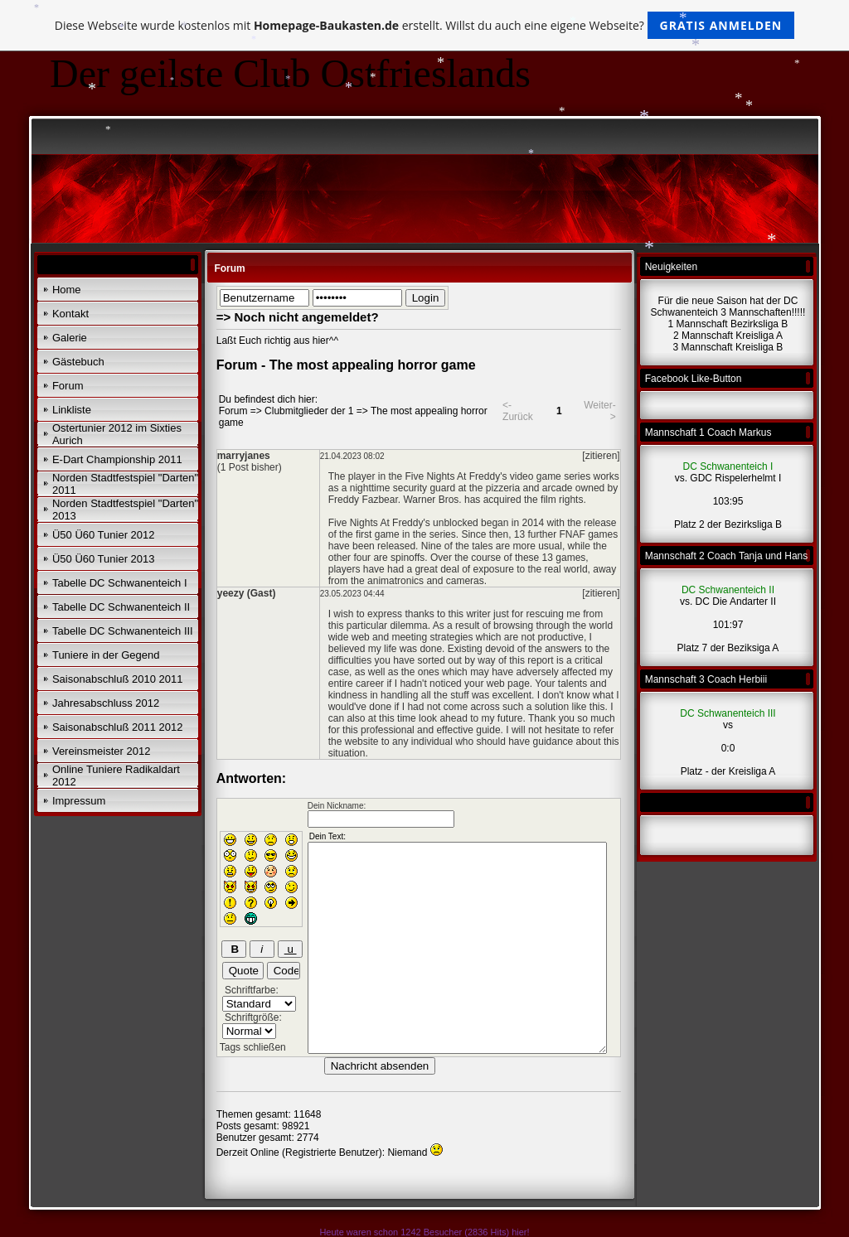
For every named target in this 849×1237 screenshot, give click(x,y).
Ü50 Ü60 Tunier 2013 (103, 559)
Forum (68, 385)
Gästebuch (78, 361)
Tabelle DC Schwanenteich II (121, 607)
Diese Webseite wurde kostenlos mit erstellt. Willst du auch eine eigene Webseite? (425, 25)
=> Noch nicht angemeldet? (297, 317)
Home (66, 289)
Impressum (78, 801)
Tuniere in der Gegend (106, 655)
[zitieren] (600, 455)
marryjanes (243, 455)
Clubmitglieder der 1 (308, 411)
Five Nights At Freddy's (456, 476)
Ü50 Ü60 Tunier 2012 (103, 535)
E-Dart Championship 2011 (117, 459)
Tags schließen (253, 1047)
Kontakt (70, 313)
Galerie (69, 337)
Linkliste (71, 409)
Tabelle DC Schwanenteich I (119, 583)
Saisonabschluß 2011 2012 (117, 727)
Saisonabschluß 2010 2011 (117, 679)
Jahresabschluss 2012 (105, 703)
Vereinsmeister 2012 (101, 751)
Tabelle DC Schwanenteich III (122, 631)
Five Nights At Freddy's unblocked (403, 523)
